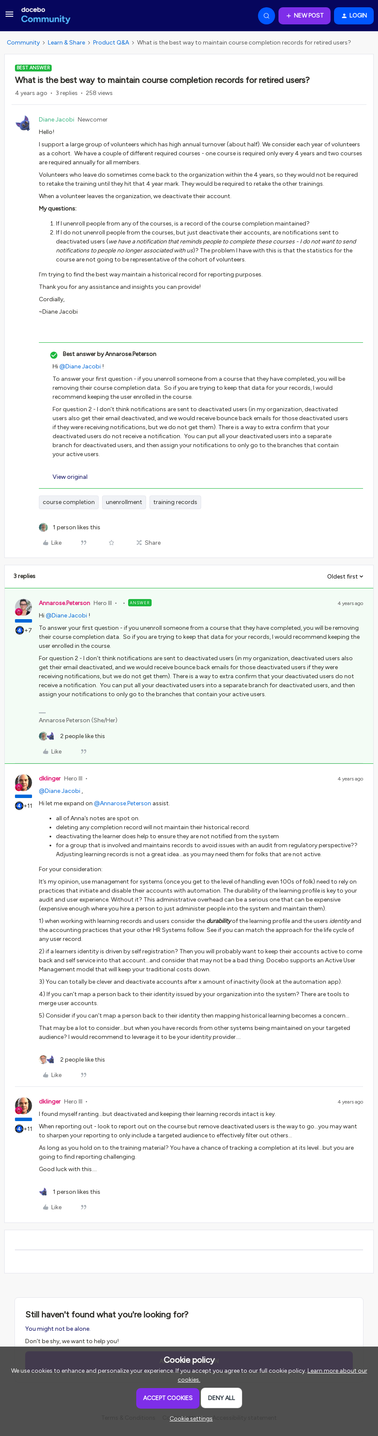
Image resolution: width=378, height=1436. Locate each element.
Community (23, 42)
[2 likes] (72, 736)
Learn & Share (66, 42)
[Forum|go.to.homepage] (45, 15)
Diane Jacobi (56, 119)
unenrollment (124, 502)
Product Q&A (111, 42)
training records (175, 502)
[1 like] (69, 527)
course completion (69, 502)
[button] (9, 17)
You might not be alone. (58, 1328)
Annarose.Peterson (64, 603)
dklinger (50, 778)
